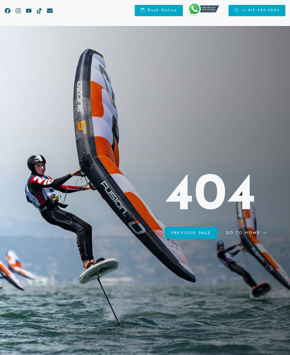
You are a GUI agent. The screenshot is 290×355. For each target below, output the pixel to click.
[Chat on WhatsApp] (203, 15)
